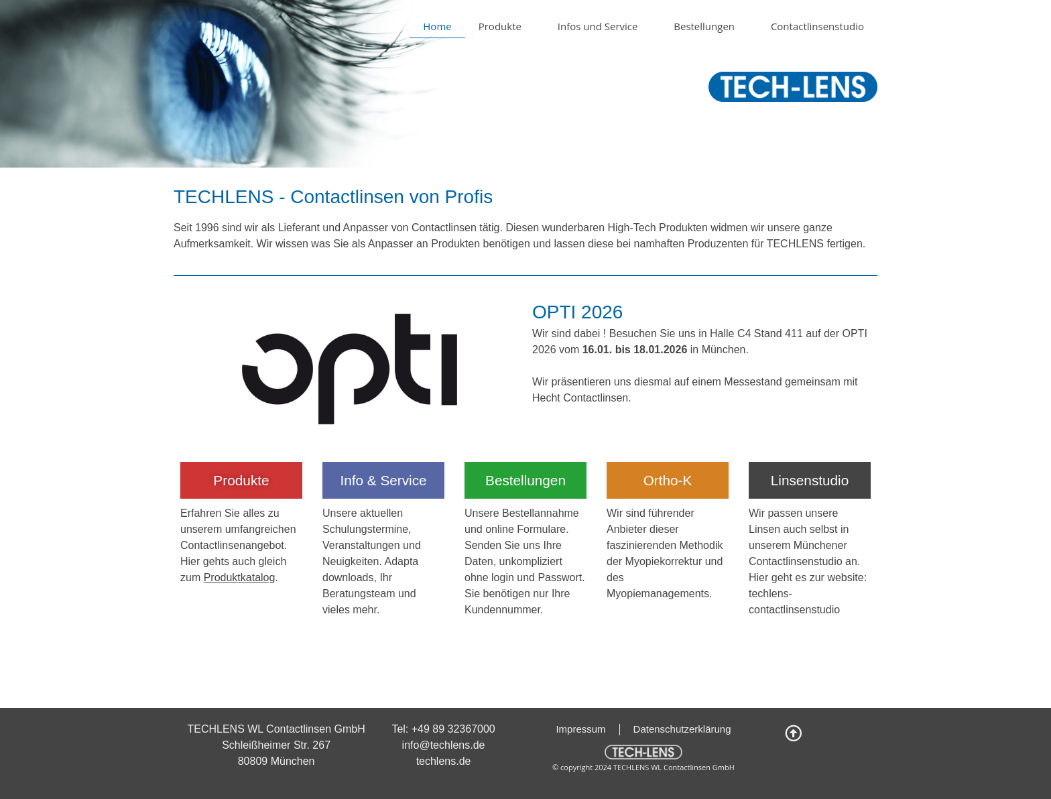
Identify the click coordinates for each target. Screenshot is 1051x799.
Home (437, 26)
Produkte (505, 26)
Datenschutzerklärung (682, 729)
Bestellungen (709, 26)
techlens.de (443, 761)
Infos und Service (602, 26)
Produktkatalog (239, 577)
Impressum (580, 729)
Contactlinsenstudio (817, 26)
